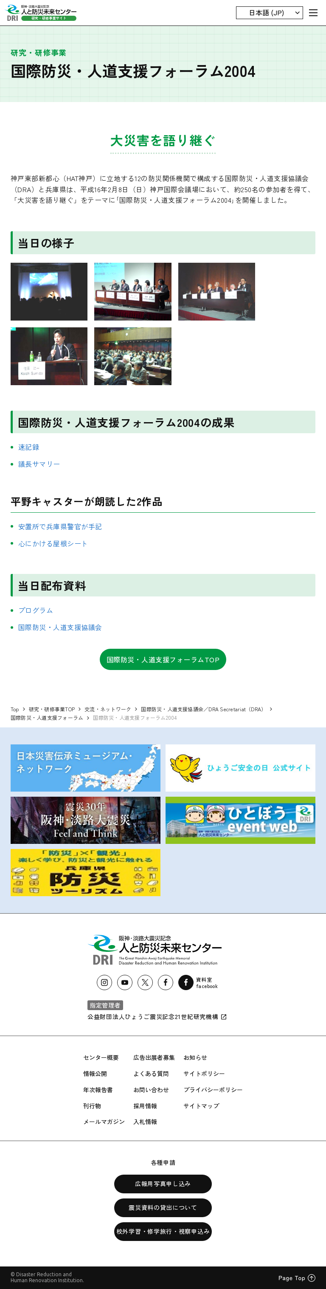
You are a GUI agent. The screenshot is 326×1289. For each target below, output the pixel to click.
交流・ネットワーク (107, 709)
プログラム (35, 610)
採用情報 (145, 1106)
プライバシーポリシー (213, 1089)
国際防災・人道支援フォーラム (47, 717)
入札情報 (145, 1121)
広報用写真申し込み (163, 1183)
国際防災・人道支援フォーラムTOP (163, 659)
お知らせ (195, 1057)
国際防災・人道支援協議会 (60, 627)
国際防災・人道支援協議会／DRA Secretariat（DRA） (203, 709)
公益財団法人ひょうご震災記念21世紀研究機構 (157, 1016)
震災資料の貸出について (163, 1207)
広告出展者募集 (154, 1057)
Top (15, 709)
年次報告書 (98, 1089)
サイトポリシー (204, 1073)
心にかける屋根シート (53, 543)
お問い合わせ (151, 1089)
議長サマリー (39, 464)
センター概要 (101, 1057)
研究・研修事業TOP (52, 709)
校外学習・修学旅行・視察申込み (163, 1231)
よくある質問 (151, 1073)
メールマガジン (104, 1121)
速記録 (28, 447)
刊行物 (92, 1106)
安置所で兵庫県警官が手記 (60, 526)
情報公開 (95, 1073)
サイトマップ (201, 1106)
